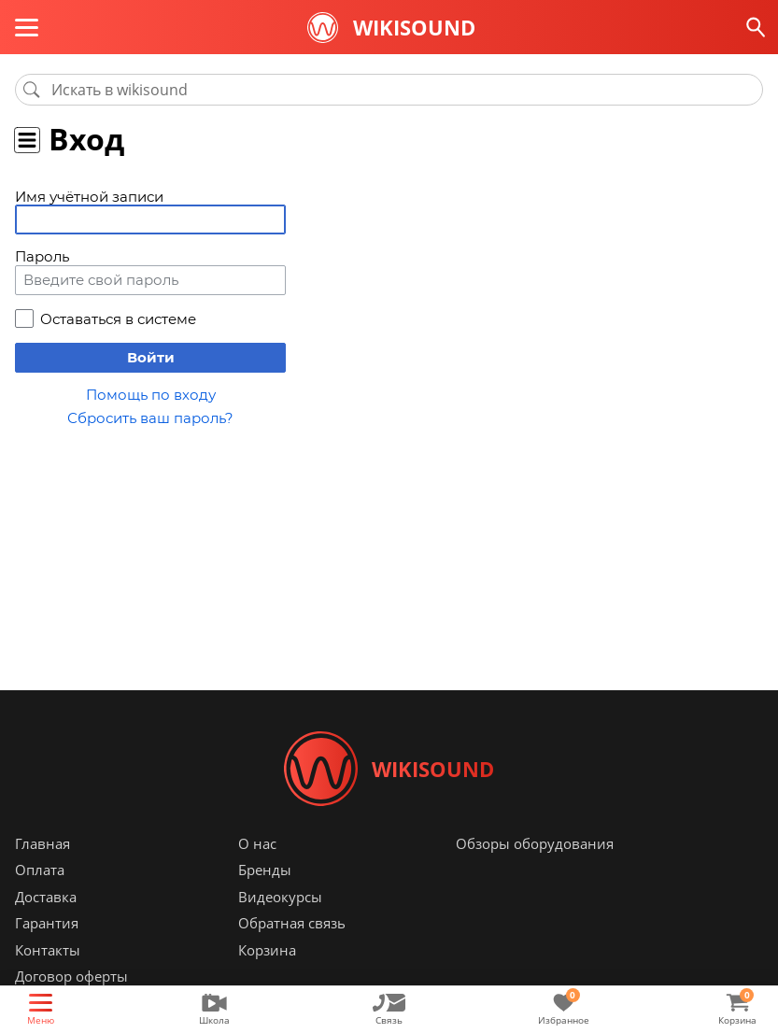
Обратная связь (292, 923)
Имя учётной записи (89, 196)
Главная (42, 843)
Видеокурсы (280, 896)
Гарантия (46, 923)
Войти (151, 357)
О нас (257, 843)
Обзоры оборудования (535, 843)
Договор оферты (71, 977)
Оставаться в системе (118, 319)
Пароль (42, 256)
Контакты (47, 950)
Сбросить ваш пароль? (150, 418)
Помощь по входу (151, 394)
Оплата (39, 870)
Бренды (264, 870)
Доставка (46, 896)
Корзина (267, 950)
